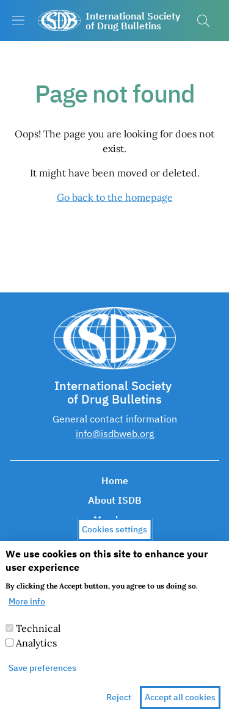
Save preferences (42, 680)
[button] (203, 20)
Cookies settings (114, 542)
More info (27, 613)
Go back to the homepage (115, 197)
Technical (38, 640)
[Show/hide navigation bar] (18, 20)
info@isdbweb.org (115, 433)
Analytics (36, 655)
